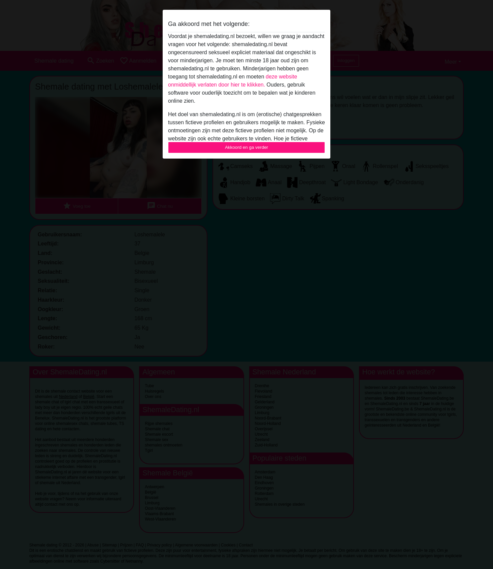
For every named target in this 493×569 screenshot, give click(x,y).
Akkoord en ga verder (246, 147)
